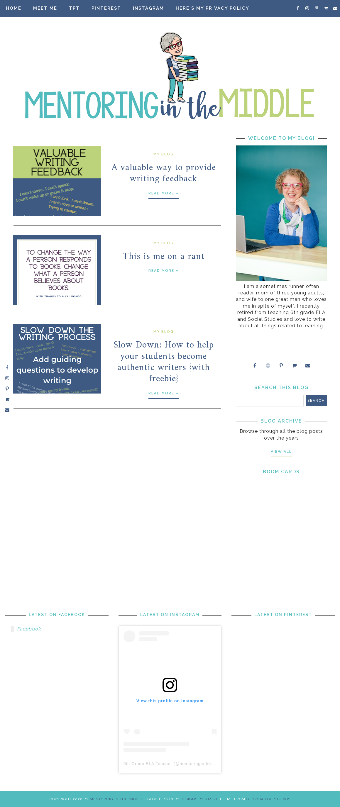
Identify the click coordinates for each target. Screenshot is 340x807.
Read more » (163, 193)
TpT (74, 8)
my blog (163, 154)
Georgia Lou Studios (268, 799)
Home (13, 8)
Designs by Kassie (199, 799)
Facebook (29, 629)
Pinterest (106, 8)
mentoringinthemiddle (202, 763)
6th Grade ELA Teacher (148, 763)
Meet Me (45, 8)
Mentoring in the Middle (116, 799)
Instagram (148, 8)
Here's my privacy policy (212, 8)
